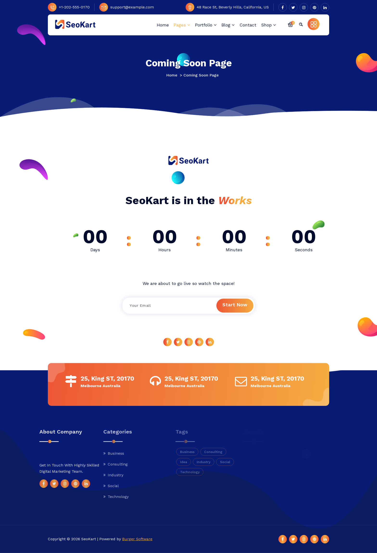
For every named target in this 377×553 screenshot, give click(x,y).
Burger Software (137, 539)
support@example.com (126, 7)
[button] (290, 24)
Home (171, 75)
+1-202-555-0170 (69, 7)
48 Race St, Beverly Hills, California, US (227, 7)
